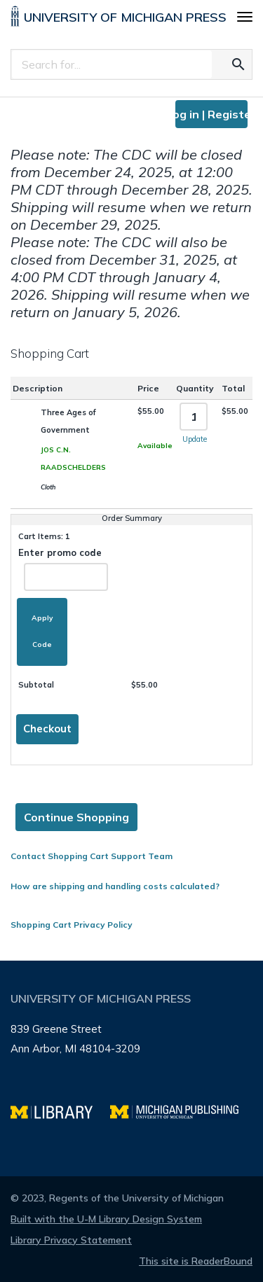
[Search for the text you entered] (238, 64)
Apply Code (42, 631)
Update (194, 439)
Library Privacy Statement (71, 1240)
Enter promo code (62, 569)
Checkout (47, 728)
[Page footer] (131, 1068)
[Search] (112, 64)
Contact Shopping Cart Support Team (92, 856)
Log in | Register (211, 114)
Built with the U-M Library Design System (106, 1219)
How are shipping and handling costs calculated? (115, 886)
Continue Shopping (76, 817)
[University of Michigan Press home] (119, 19)
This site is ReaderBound (195, 1261)
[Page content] (131, 515)
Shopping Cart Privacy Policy (72, 924)
